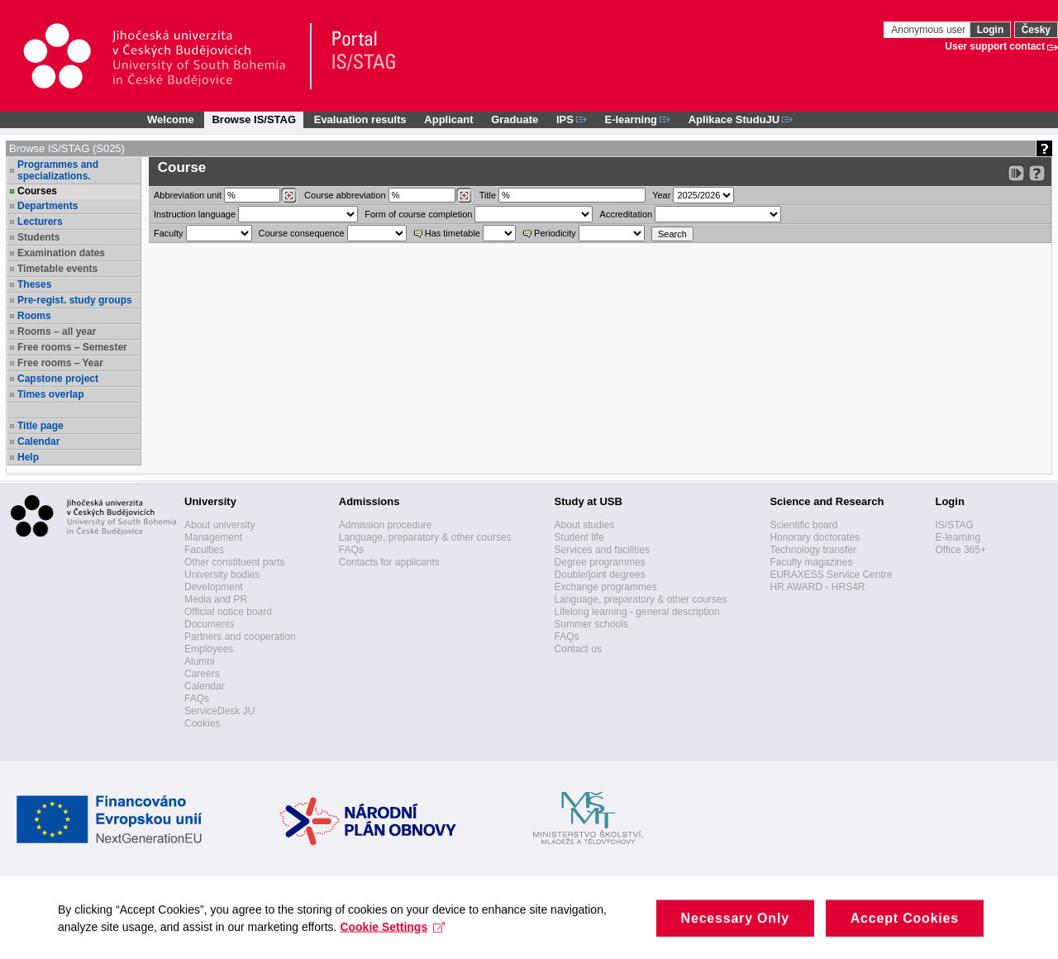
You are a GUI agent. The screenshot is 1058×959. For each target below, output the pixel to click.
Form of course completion (418, 214)
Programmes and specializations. (57, 170)
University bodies (222, 574)
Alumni (199, 661)
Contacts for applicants (389, 562)
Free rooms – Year (60, 363)
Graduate (514, 119)
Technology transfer (813, 550)
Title (487, 195)
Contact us (578, 649)
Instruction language (195, 214)
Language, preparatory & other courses (425, 537)
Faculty (168, 233)
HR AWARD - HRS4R (817, 587)
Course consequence (302, 233)
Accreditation (626, 214)
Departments (47, 206)
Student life (579, 537)
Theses (34, 284)
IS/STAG (954, 525)
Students (38, 237)
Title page (40, 426)
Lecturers (40, 221)
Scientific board (803, 525)
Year (661, 195)
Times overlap (50, 394)
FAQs (196, 698)
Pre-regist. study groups (74, 300)
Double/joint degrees (600, 574)
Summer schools (591, 624)
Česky (1036, 30)
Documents (209, 624)
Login (990, 30)
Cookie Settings (392, 936)
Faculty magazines (811, 562)
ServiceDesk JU (219, 711)
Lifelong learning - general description (637, 612)
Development (213, 587)
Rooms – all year (56, 331)
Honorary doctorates (815, 537)
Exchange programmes (606, 587)
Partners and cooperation (240, 636)
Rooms (34, 316)
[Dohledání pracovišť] (289, 196)
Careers (202, 674)
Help (28, 457)
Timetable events (57, 268)
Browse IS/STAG (254, 119)
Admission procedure (385, 525)
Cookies (202, 723)
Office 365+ (960, 550)
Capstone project (57, 378)
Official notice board (228, 612)
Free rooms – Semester (72, 347)
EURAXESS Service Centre (831, 574)
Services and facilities (602, 550)
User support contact (995, 46)
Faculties (204, 550)
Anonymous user (929, 30)
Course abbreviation (344, 195)
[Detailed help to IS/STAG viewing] (1037, 173)
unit (188, 195)
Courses (37, 191)
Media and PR (215, 599)
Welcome (170, 119)
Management (213, 537)
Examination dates (61, 253)
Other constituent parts (234, 562)
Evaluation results (360, 119)
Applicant (448, 119)
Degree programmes (600, 562)
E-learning (957, 537)
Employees (208, 649)
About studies (585, 525)
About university (219, 525)
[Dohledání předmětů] (464, 196)
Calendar (38, 441)
